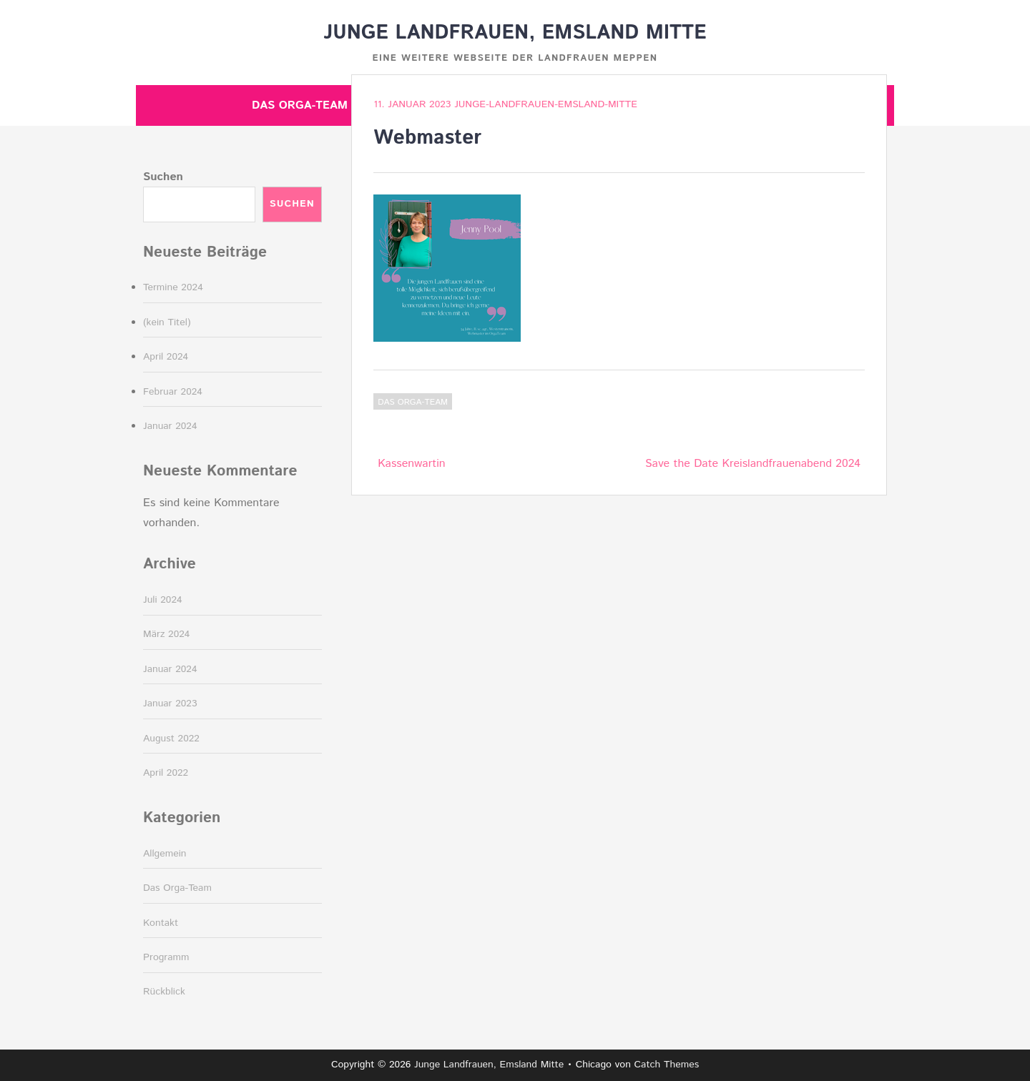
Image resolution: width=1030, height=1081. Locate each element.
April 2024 (165, 357)
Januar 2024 (170, 426)
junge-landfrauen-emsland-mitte (545, 104)
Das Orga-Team (300, 105)
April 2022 (165, 773)
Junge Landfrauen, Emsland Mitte (514, 33)
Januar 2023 (170, 703)
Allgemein (165, 853)
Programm (166, 957)
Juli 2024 (162, 600)
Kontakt (160, 923)
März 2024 (166, 634)
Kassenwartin (411, 463)
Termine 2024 (173, 287)
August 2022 (171, 738)
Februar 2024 (172, 392)
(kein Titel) (167, 322)
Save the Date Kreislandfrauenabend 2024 (752, 463)
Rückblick (164, 991)
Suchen (163, 177)
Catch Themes (667, 1064)
